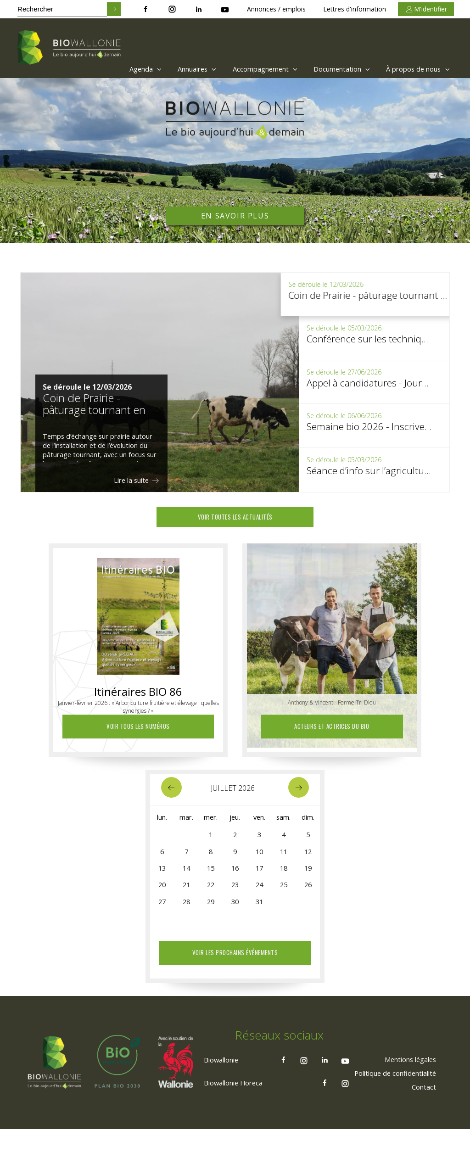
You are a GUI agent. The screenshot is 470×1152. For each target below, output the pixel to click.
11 (284, 857)
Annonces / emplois (276, 9)
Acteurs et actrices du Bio (332, 728)
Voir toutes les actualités (235, 518)
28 (186, 912)
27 (162, 912)
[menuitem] (114, 69)
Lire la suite (136, 480)
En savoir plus (235, 216)
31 (259, 912)
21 (186, 894)
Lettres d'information (354, 9)
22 (211, 894)
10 (259, 857)
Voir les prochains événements (235, 954)
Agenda (116, 69)
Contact (421, 1109)
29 (211, 912)
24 (259, 894)
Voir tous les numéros (138, 728)
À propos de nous (414, 69)
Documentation (331, 69)
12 (308, 857)
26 (308, 894)
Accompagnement (247, 69)
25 (284, 894)
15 (211, 875)
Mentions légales (404, 1081)
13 (162, 875)
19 (308, 875)
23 (235, 894)
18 (284, 875)
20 (162, 894)
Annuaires (172, 69)
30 (235, 912)
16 (235, 875)
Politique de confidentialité (388, 1095)
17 (259, 875)
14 (186, 875)
